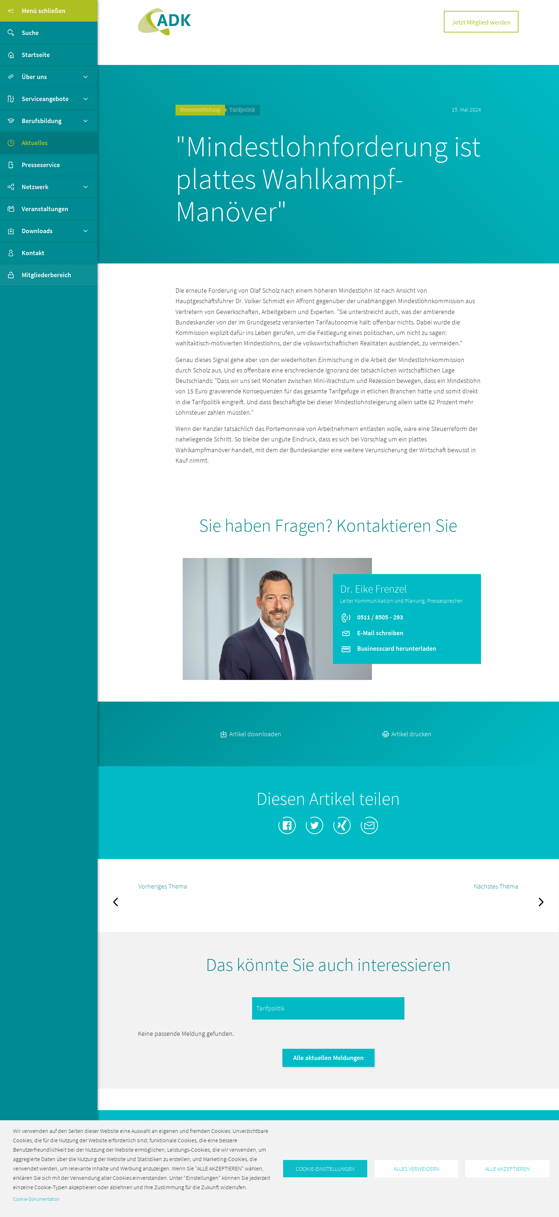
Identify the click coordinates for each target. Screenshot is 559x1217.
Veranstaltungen (45, 209)
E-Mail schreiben (372, 632)
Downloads (37, 231)
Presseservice (41, 165)
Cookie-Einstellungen (325, 1168)
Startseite (36, 55)
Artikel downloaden (250, 734)
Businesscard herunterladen (388, 648)
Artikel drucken (406, 734)
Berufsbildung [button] (41, 121)
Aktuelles (35, 143)
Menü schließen (32, 11)
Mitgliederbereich (35, 275)
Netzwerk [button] (35, 187)
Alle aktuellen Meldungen (328, 1058)
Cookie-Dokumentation (36, 1199)
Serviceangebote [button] (45, 99)
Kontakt (33, 253)
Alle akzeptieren (507, 1168)
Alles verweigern (416, 1168)
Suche (19, 33)
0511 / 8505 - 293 (371, 617)
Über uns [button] (34, 77)
